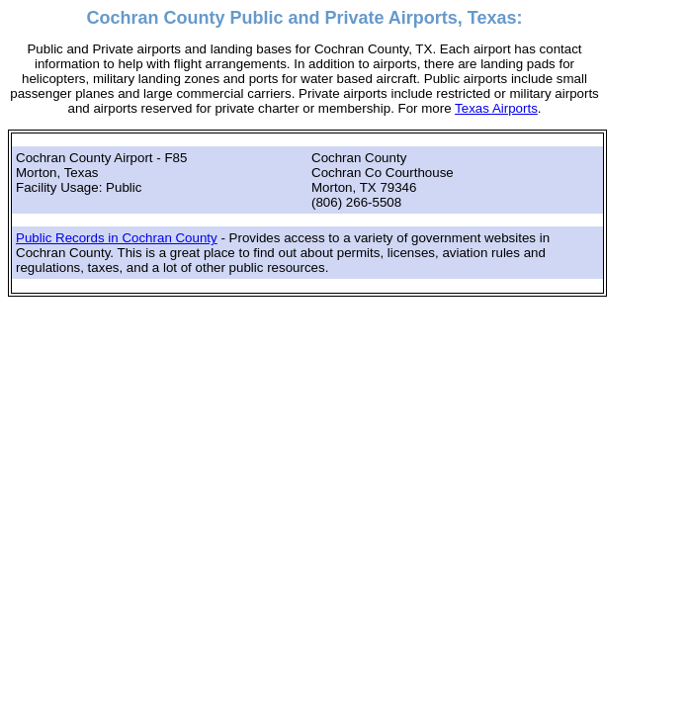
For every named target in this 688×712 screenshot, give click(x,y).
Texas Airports (496, 108)
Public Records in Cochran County (116, 237)
